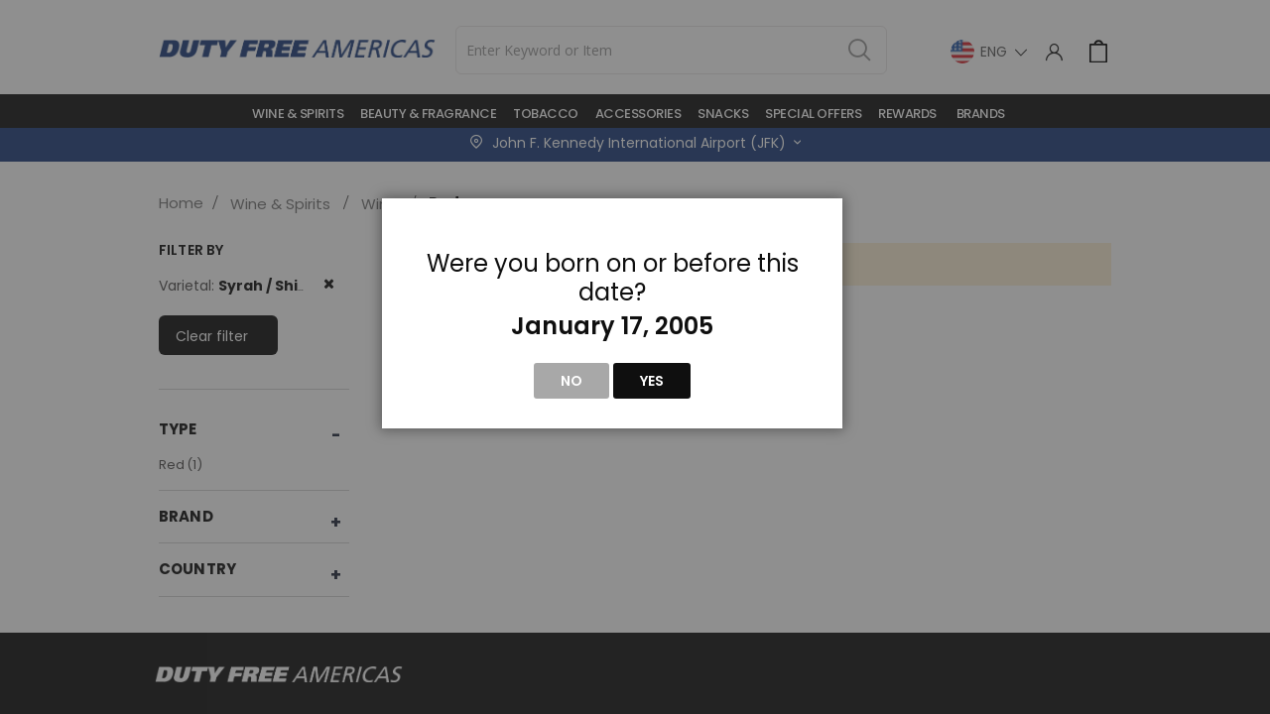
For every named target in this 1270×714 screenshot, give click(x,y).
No (571, 381)
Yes (652, 381)
